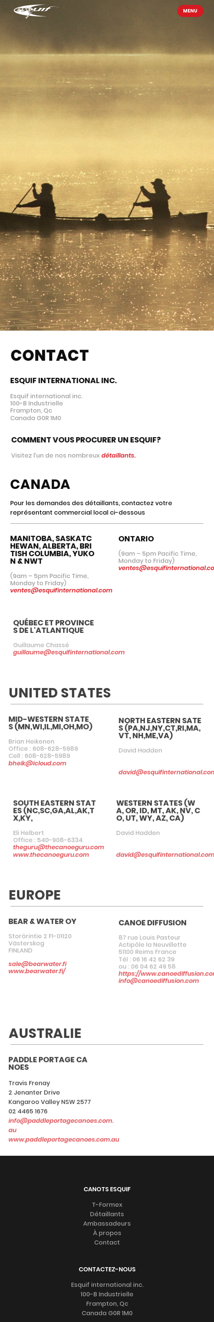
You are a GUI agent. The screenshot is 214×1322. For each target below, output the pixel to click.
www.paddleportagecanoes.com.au (58, 1139)
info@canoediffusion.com (159, 983)
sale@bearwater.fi (33, 964)
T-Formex (107, 1204)
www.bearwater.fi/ (32, 970)
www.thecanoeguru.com (56, 854)
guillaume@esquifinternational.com (74, 652)
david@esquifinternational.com (160, 854)
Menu (190, 11)
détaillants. (119, 455)
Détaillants (107, 1214)
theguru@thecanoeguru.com (64, 847)
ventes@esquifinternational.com (60, 590)
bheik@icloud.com (33, 763)
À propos (107, 1233)
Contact (107, 1242)
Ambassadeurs (107, 1223)
